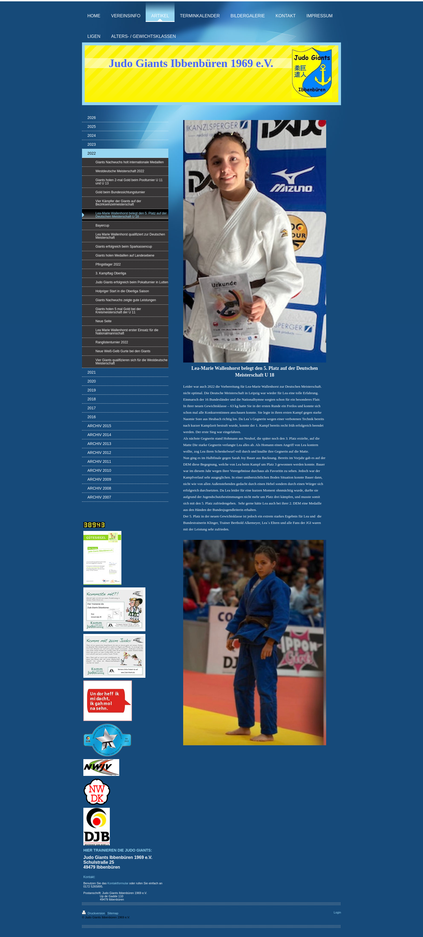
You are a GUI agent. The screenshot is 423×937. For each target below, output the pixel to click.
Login (337, 912)
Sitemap (112, 913)
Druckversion (94, 913)
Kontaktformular (117, 883)
